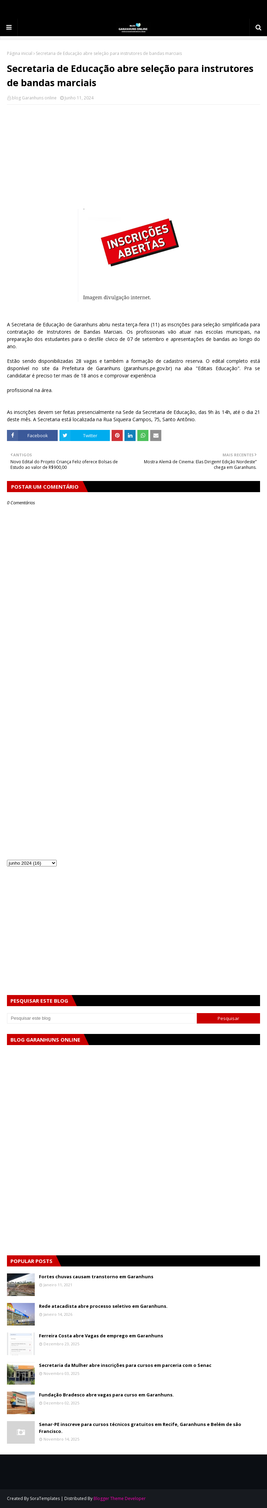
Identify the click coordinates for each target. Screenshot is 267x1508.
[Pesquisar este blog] (102, 1018)
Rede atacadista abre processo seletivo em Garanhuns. (103, 1306)
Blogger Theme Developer (120, 1498)
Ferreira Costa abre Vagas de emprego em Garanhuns (101, 1335)
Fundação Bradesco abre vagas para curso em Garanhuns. (106, 1395)
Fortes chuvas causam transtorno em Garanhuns (96, 1276)
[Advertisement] (133, 160)
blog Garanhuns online (34, 98)
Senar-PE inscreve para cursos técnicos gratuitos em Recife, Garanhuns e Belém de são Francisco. (140, 1427)
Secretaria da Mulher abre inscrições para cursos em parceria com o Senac (125, 1365)
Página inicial (19, 53)
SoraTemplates (45, 1498)
